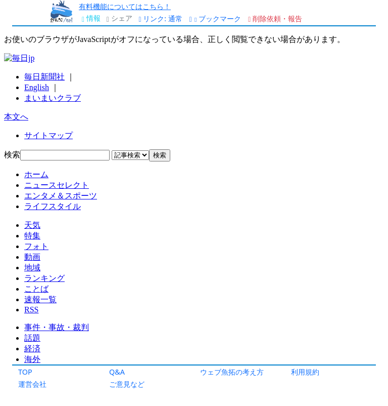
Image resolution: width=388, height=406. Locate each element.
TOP (25, 372)
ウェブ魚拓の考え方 (232, 372)
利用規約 (305, 372)
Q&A (117, 372)
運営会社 (32, 384)
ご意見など (126, 384)
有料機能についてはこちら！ (125, 6)
